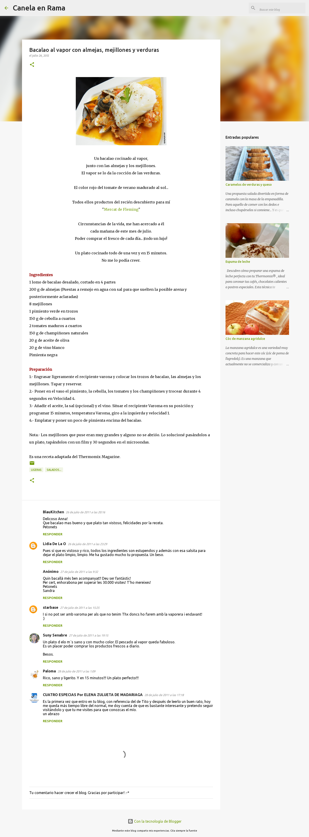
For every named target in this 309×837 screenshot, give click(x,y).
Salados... (54, 469)
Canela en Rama (39, 8)
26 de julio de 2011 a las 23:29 (87, 544)
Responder (52, 534)
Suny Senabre (55, 635)
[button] (32, 65)
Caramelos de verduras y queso (249, 184)
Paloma (49, 671)
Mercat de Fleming (121, 209)
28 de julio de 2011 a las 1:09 (76, 671)
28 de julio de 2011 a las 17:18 (164, 695)
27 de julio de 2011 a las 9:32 (79, 571)
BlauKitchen (53, 512)
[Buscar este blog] (281, 8)
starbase (50, 607)
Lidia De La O (54, 544)
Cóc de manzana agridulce (245, 339)
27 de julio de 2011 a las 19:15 (88, 635)
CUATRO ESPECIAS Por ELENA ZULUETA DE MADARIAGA (93, 695)
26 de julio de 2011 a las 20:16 (85, 512)
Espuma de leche (238, 261)
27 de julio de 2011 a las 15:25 (79, 607)
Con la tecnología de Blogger (154, 821)
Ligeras (36, 469)
